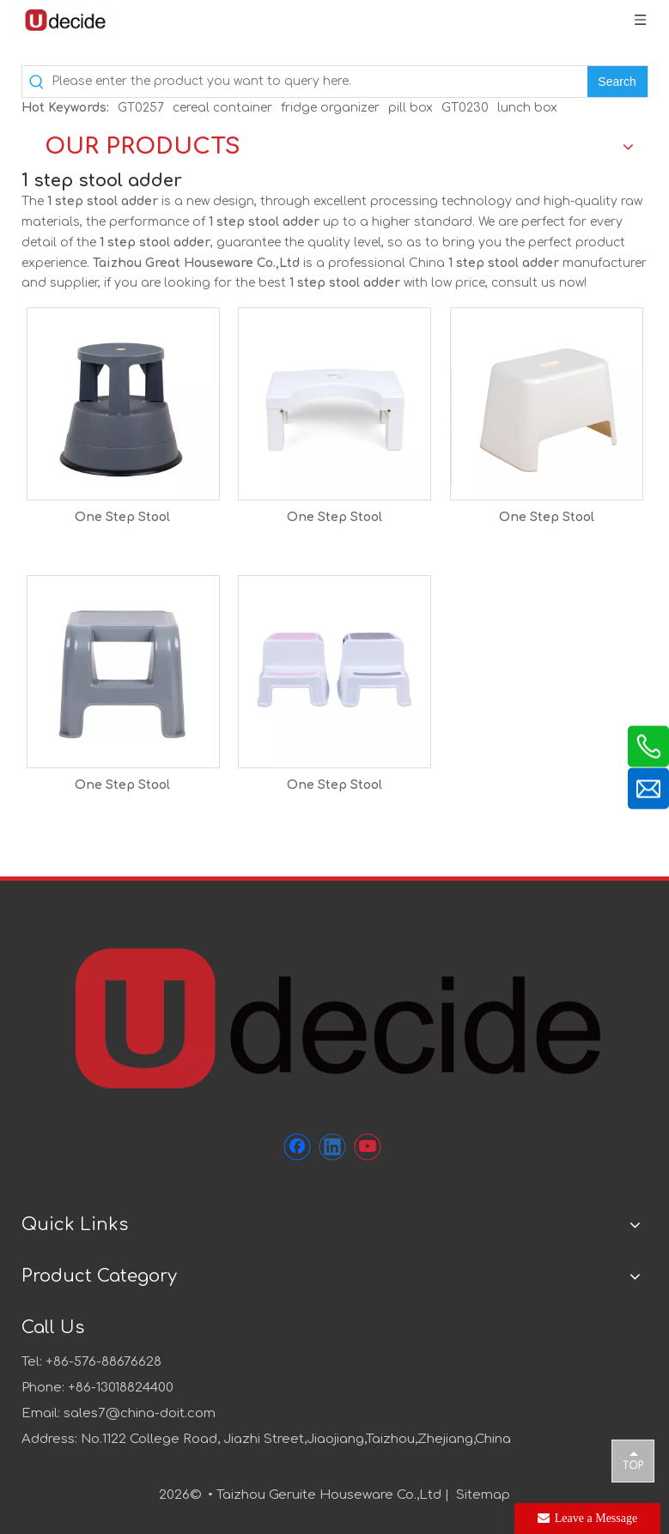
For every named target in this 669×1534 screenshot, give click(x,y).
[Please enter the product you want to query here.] (319, 81)
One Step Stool (122, 517)
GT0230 (465, 107)
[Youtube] (367, 1147)
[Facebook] (297, 1147)
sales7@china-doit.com (140, 1413)
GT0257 (141, 107)
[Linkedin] (332, 1147)
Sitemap (483, 1495)
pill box (410, 107)
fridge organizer (330, 107)
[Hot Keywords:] (617, 81)
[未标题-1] (334, 1016)
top (633, 1460)
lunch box (527, 107)
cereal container (222, 107)
